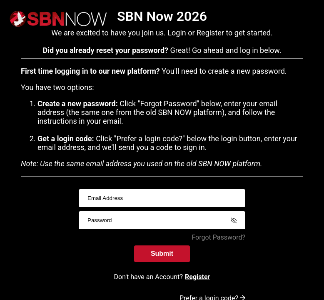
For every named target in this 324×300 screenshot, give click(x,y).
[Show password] (233, 220)
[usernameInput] (162, 198)
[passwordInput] (162, 220)
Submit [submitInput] (162, 253)
